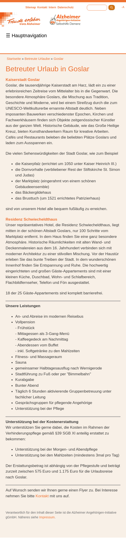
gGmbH (11, 517)
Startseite (14, 59)
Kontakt (42, 7)
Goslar (58, 59)
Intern (52, 7)
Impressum (47, 517)
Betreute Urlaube (37, 59)
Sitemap (30, 7)
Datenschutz (66, 7)
